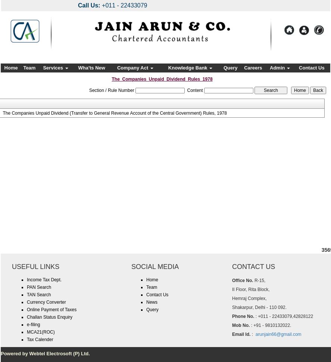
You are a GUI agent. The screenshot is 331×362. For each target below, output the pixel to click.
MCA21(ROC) (41, 332)
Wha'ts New (91, 68)
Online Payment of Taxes (51, 309)
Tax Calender (40, 339)
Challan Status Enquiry (49, 317)
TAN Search (39, 294)
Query (231, 68)
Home (11, 68)
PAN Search (39, 287)
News (151, 302)
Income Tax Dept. (44, 279)
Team (29, 68)
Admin (280, 68)
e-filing (33, 324)
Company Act (135, 68)
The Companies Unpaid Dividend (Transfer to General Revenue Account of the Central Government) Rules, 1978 (115, 113)
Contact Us (312, 68)
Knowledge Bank (190, 68)
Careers (253, 68)
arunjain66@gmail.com (279, 334)
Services (55, 68)
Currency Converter (46, 302)
